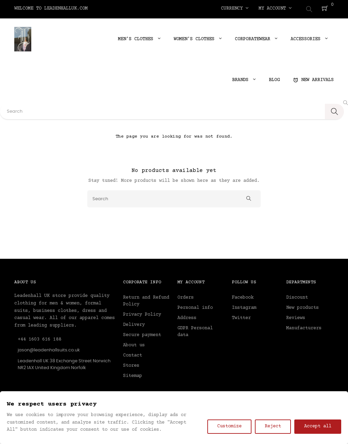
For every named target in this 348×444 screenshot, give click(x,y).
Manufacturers (303, 327)
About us (134, 344)
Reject (273, 426)
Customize (229, 426)
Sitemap (132, 374)
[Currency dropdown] (234, 8)
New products (302, 306)
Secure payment (142, 333)
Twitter (241, 316)
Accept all (317, 426)
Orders (185, 296)
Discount (297, 296)
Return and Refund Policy (146, 300)
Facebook (243, 296)
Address (186, 316)
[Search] (174, 197)
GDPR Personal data (195, 330)
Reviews (295, 316)
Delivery (134, 323)
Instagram (244, 306)
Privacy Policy (142, 313)
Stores (131, 364)
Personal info (195, 306)
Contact (132, 354)
